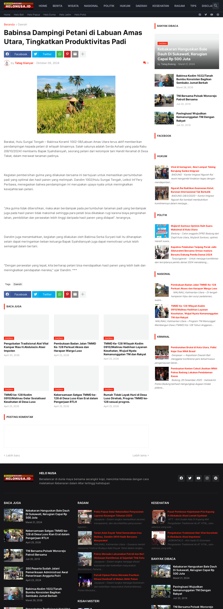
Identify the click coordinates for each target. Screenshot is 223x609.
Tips (193, 5)
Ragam (179, 5)
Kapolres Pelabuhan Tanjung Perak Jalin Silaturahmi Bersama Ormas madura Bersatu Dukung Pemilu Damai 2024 (193, 251)
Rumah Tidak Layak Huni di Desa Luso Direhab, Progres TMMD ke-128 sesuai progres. (126, 398)
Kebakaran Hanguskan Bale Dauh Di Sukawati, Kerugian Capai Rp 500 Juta (48, 514)
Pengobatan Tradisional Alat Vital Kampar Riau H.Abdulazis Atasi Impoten (26, 347)
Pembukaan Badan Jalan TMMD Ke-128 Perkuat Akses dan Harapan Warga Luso (75, 347)
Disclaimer (210, 5)
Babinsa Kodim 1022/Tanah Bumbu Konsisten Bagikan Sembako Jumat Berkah (194, 79)
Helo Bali (19, 14)
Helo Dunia (50, 14)
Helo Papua (33, 14)
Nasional (91, 5)
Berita (57, 5)
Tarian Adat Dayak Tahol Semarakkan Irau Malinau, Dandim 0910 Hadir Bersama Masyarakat (117, 536)
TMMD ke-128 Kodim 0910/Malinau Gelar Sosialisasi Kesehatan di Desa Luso (25, 398)
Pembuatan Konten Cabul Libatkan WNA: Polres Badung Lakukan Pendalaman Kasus (194, 372)
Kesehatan (160, 5)
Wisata (73, 5)
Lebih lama (140, 455)
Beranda (9, 24)
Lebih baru (13, 455)
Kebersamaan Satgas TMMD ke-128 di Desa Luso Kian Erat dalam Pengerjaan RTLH (76, 398)
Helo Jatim (65, 14)
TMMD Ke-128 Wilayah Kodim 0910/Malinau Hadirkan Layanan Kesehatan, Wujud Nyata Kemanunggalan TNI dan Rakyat (125, 349)
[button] (215, 6)
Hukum (125, 5)
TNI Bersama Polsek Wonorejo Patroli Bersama (196, 97)
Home (43, 5)
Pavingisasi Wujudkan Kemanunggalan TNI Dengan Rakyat (195, 117)
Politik (109, 5)
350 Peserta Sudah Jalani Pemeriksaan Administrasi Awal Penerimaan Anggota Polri (47, 572)
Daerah (141, 5)
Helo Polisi (80, 14)
